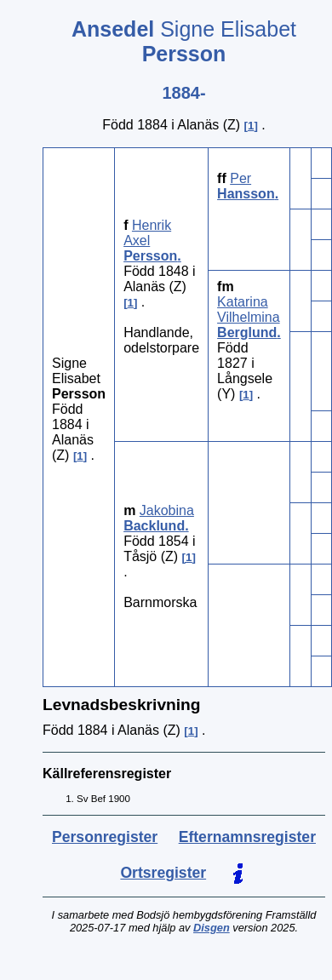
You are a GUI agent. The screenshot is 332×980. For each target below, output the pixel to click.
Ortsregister (163, 872)
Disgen (211, 927)
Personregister (104, 836)
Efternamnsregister (247, 836)
